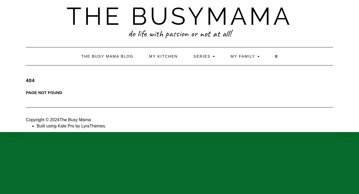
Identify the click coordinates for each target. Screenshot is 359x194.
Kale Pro (66, 126)
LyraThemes (93, 126)
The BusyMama (179, 16)
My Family (245, 56)
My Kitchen (163, 56)
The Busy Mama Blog (107, 56)
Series (204, 56)
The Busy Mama (75, 119)
